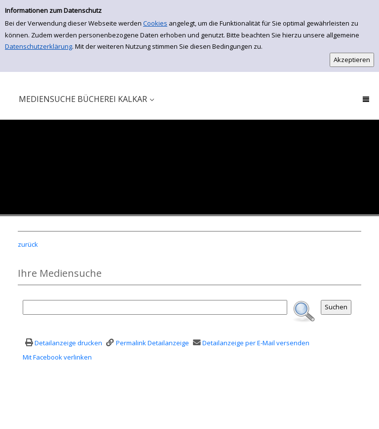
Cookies (155, 23)
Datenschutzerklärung (38, 46)
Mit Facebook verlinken (57, 357)
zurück (28, 244)
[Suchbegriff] (155, 307)
